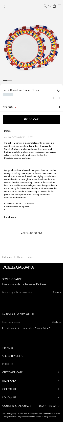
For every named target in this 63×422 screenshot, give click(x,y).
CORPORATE (30, 389)
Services (7, 348)
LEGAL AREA (30, 381)
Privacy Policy (41, 328)
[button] (45, 6)
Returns (7, 364)
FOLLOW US (30, 397)
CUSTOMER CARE (30, 372)
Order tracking (12, 356)
